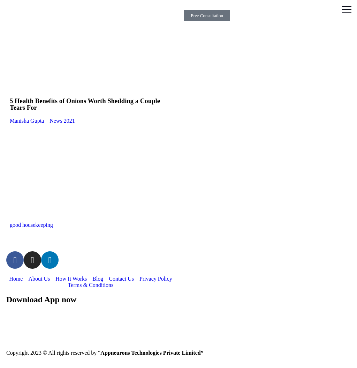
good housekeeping (31, 225)
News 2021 (62, 121)
